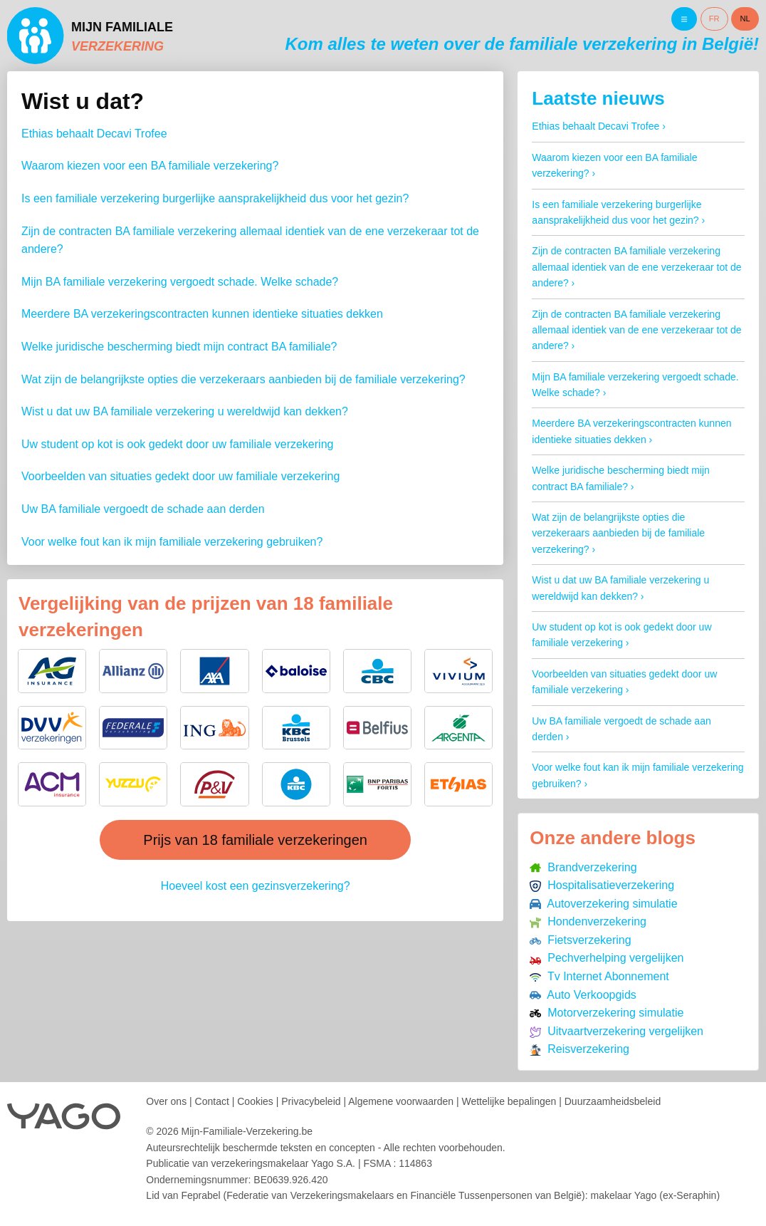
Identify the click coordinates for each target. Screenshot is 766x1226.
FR (714, 18)
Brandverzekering (583, 867)
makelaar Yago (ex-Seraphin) (655, 1195)
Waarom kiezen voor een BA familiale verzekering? (149, 166)
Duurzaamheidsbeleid (613, 1101)
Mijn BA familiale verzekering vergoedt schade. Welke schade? (179, 282)
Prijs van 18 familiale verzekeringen (255, 840)
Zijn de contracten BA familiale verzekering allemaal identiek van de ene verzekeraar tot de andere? (636, 267)
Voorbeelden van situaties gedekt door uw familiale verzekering (180, 476)
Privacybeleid (310, 1101)
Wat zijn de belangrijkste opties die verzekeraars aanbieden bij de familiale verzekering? (243, 379)
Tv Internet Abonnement (599, 976)
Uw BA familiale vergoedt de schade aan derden (143, 509)
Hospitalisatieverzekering (602, 885)
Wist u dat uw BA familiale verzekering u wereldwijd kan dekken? (184, 411)
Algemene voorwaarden (400, 1101)
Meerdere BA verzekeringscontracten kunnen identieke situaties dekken (202, 314)
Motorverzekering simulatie (606, 1013)
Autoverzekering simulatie (603, 904)
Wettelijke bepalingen (508, 1101)
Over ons (166, 1101)
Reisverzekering (579, 1049)
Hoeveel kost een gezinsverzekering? (255, 886)
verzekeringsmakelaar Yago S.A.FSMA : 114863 (321, 1163)
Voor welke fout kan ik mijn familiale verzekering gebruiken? (171, 542)
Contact (212, 1101)
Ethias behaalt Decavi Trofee (94, 134)
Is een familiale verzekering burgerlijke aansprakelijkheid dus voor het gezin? (215, 198)
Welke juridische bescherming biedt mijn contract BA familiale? (179, 347)
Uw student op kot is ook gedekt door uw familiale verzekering (177, 444)
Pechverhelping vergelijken (606, 958)
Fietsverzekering (580, 940)
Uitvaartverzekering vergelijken (616, 1031)
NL (745, 18)
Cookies (255, 1101)
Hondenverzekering (588, 921)
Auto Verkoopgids (583, 995)
